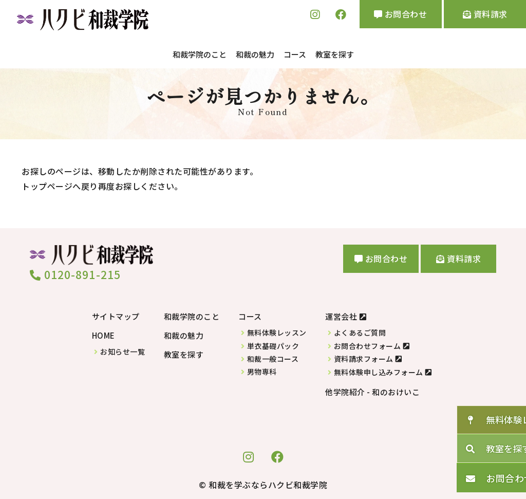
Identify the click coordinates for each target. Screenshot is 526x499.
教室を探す (334, 53)
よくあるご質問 (360, 332)
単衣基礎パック (273, 344)
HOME (103, 334)
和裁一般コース (273, 357)
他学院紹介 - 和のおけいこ (372, 390)
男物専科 (262, 371)
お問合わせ (400, 14)
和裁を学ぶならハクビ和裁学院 (268, 483)
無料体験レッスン (277, 332)
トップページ (47, 184)
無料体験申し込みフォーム (378, 371)
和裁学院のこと (200, 53)
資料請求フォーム (363, 358)
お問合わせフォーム (367, 344)
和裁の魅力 (255, 53)
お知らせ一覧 (122, 350)
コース (295, 53)
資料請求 (485, 14)
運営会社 (341, 315)
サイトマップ (116, 315)
